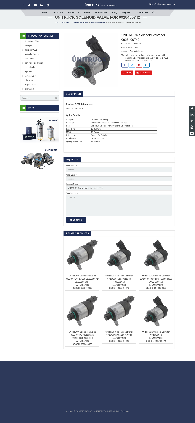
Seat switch (29, 64)
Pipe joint (28, 77)
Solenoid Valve (31, 55)
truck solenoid (143, 63)
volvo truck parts (132, 66)
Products (65, 28)
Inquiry (127, 78)
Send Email (143, 78)
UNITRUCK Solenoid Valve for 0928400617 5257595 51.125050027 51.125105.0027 (82, 286)
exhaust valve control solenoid (152, 60)
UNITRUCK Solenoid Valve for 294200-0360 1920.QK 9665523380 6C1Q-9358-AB (156, 286)
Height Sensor (31, 90)
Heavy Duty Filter (32, 47)
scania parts (130, 63)
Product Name (72, 190)
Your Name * (71, 171)
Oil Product (29, 94)
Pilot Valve (29, 86)
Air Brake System (32, 60)
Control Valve (30, 73)
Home (56, 28)
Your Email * (71, 180)
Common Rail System (80, 28)
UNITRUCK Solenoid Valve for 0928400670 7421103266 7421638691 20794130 (82, 342)
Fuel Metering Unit (98, 28)
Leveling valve (31, 81)
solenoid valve (131, 60)
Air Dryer (28, 51)
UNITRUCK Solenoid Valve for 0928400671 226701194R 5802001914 (119, 286)
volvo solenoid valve (159, 63)
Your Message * (72, 199)
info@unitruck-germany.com (163, 4)
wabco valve (146, 66)
